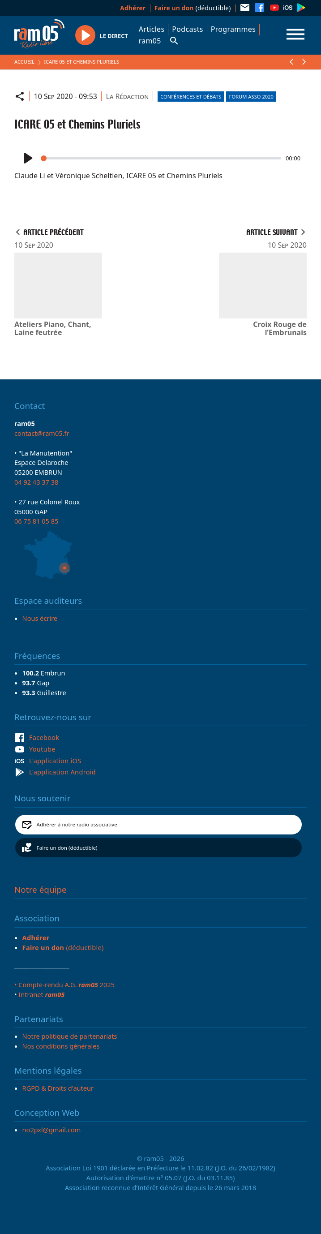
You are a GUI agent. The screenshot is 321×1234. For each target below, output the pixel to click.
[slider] (161, 158)
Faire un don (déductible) (67, 847)
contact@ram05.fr (41, 433)
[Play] (27, 158)
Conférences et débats (190, 96)
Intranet (41, 994)
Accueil (24, 61)
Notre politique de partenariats (69, 1036)
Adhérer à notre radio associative (77, 824)
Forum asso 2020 (251, 96)
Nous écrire (39, 618)
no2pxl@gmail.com (51, 1129)
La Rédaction (127, 96)
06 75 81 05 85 (36, 520)
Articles (152, 29)
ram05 (150, 41)
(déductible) (192, 8)
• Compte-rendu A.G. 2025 (64, 984)
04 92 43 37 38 (36, 481)
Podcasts (187, 29)
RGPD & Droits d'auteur (58, 1088)
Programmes (233, 29)
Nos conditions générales (61, 1045)
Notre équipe (40, 889)
